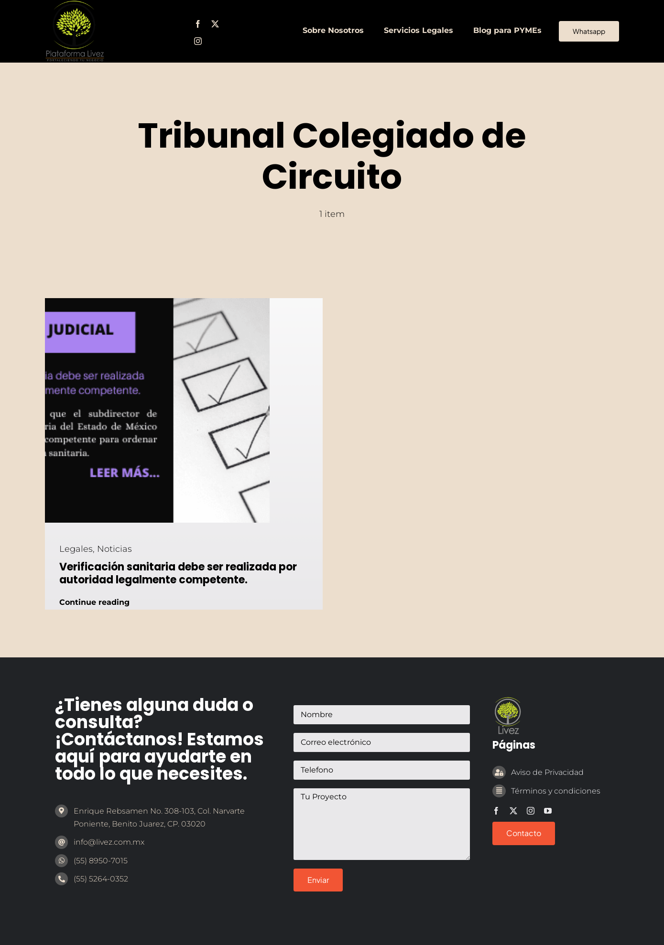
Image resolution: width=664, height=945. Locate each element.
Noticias (114, 549)
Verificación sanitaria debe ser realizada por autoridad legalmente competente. (178, 573)
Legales (76, 549)
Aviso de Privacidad (547, 772)
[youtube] (548, 811)
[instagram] (198, 41)
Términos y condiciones (555, 790)
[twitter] (215, 24)
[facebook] (198, 24)
